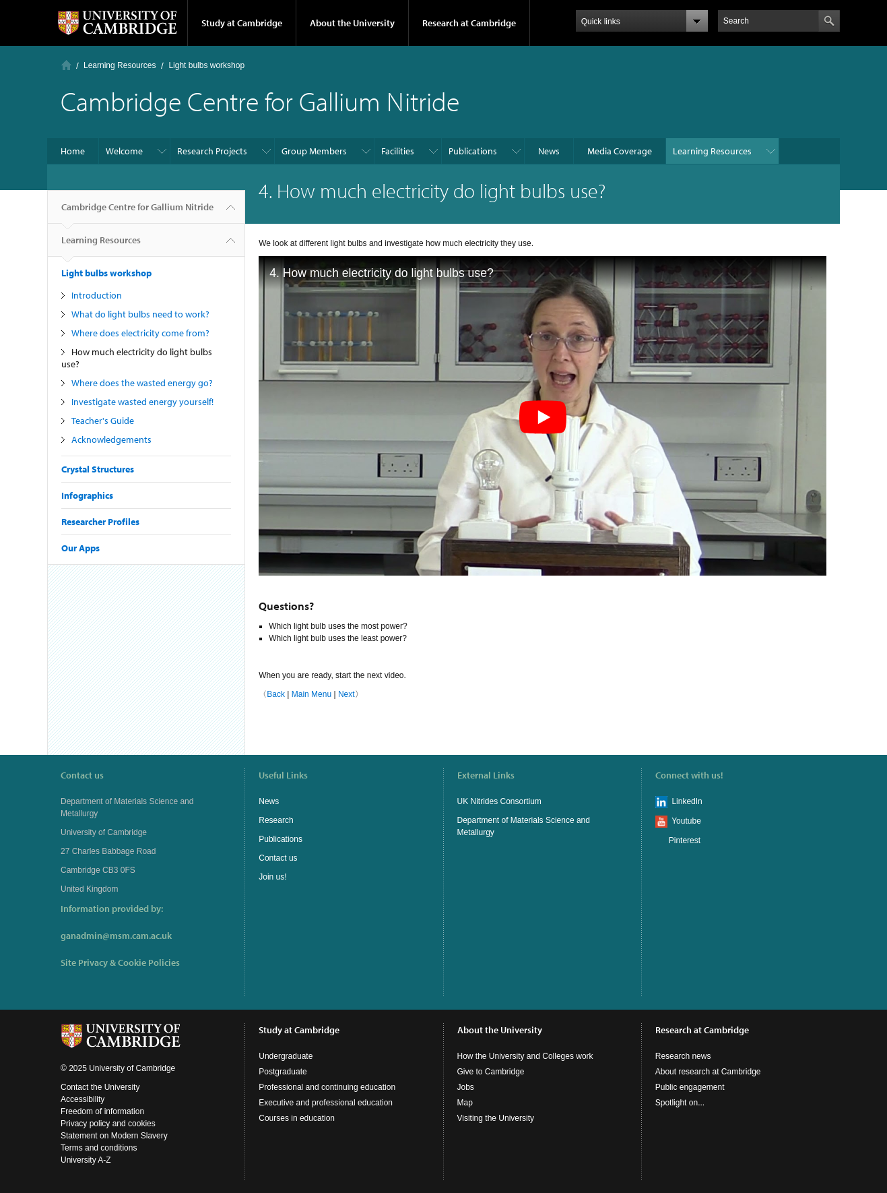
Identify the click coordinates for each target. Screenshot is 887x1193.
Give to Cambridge (491, 1071)
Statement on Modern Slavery (114, 1135)
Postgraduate (282, 1071)
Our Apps (80, 548)
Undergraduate (286, 1056)
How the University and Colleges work (525, 1056)
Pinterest (684, 840)
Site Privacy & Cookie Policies (120, 962)
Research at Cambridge (469, 23)
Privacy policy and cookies (108, 1123)
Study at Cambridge (241, 23)
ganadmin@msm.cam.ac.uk (116, 935)
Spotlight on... (679, 1102)
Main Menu (311, 694)
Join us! (272, 877)
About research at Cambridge (708, 1071)
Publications (473, 151)
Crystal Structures (97, 469)
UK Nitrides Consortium (499, 801)
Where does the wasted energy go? (142, 383)
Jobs (465, 1087)
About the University (352, 23)
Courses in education (297, 1118)
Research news (683, 1056)
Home (66, 65)
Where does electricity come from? (140, 333)
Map (465, 1102)
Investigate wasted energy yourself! (142, 402)
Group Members (314, 151)
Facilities (397, 151)
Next (346, 694)
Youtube (686, 821)
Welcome (124, 151)
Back (276, 694)
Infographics (87, 495)
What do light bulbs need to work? (140, 314)
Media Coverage (619, 151)
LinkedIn (686, 801)
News (549, 151)
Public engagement (690, 1087)
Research (276, 820)
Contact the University (100, 1087)
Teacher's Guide (102, 421)
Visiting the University (496, 1118)
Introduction (96, 295)
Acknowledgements (111, 439)
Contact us (278, 858)
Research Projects (212, 151)
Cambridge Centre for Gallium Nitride (137, 212)
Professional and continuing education (327, 1087)
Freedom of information (102, 1111)
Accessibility (82, 1099)
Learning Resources (120, 65)
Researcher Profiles (100, 522)
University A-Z (86, 1160)
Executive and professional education (326, 1102)
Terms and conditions (99, 1148)
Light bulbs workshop (206, 65)
